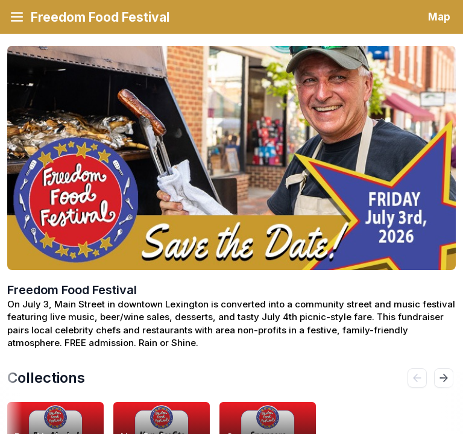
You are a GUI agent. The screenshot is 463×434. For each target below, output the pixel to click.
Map (439, 17)
